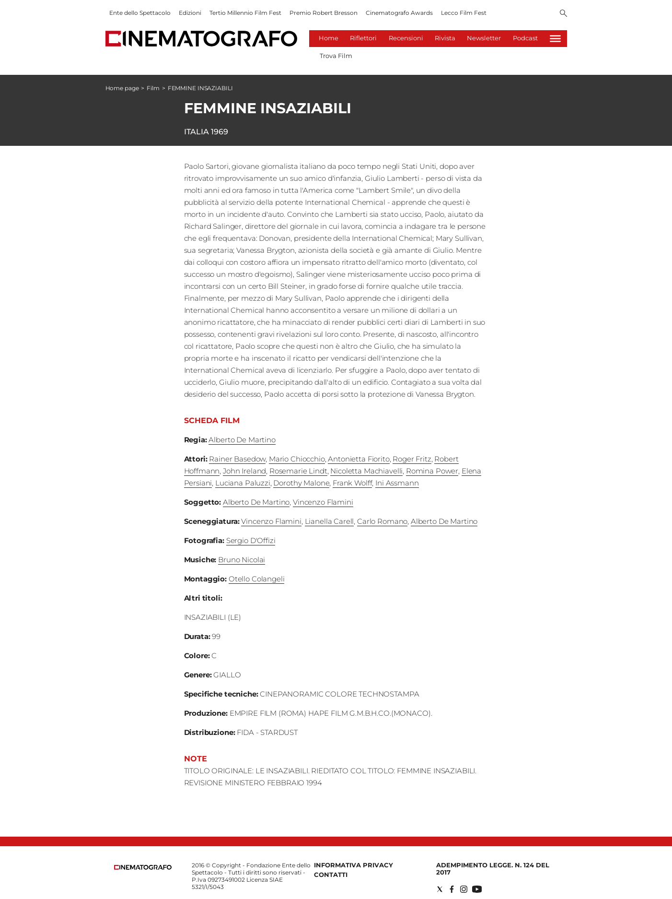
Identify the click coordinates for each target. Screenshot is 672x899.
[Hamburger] (555, 38)
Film (153, 88)
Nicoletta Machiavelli (366, 470)
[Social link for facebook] (451, 889)
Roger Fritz (412, 458)
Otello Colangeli (257, 578)
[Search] (563, 14)
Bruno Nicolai (241, 559)
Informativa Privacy (353, 865)
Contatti (331, 874)
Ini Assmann (396, 482)
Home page (122, 88)
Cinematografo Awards (399, 12)
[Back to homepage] (143, 867)
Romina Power (432, 470)
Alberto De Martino (242, 439)
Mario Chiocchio (297, 458)
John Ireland (244, 470)
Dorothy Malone (301, 482)
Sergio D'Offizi (251, 540)
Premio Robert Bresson (324, 12)
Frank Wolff (352, 482)
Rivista (445, 38)
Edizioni (190, 12)
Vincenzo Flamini (323, 502)
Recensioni (406, 38)
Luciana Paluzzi (242, 482)
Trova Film (336, 55)
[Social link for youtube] (477, 889)
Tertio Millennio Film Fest (245, 12)
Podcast (525, 38)
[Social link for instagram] (463, 889)
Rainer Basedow (237, 458)
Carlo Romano (382, 521)
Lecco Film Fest (464, 12)
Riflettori (363, 38)
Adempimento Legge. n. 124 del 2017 (492, 868)
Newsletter (484, 38)
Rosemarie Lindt (298, 470)
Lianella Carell (329, 521)
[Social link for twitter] (439, 889)
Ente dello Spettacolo (140, 12)
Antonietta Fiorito (358, 458)
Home (328, 38)
